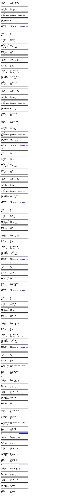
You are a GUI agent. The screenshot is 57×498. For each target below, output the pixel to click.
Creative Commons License (23, 26)
